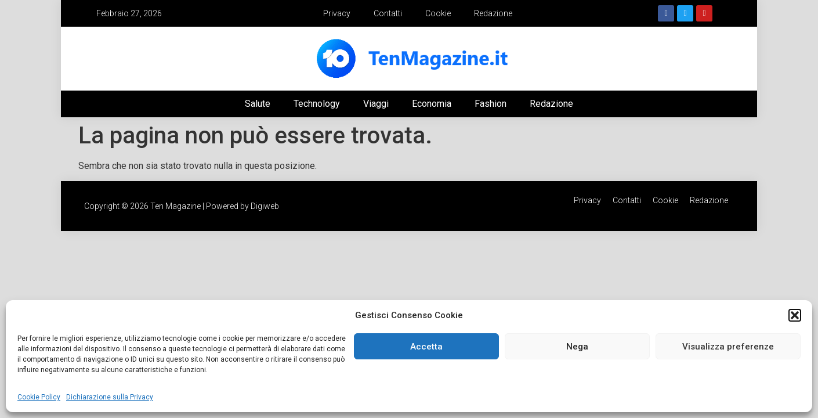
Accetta (426, 346)
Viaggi (376, 103)
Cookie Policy (38, 397)
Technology (317, 103)
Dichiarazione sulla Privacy (109, 397)
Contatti (388, 13)
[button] (795, 315)
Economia (431, 103)
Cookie (438, 13)
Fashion (490, 103)
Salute (257, 103)
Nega (577, 346)
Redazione (493, 13)
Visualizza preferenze (728, 346)
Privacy (336, 13)
